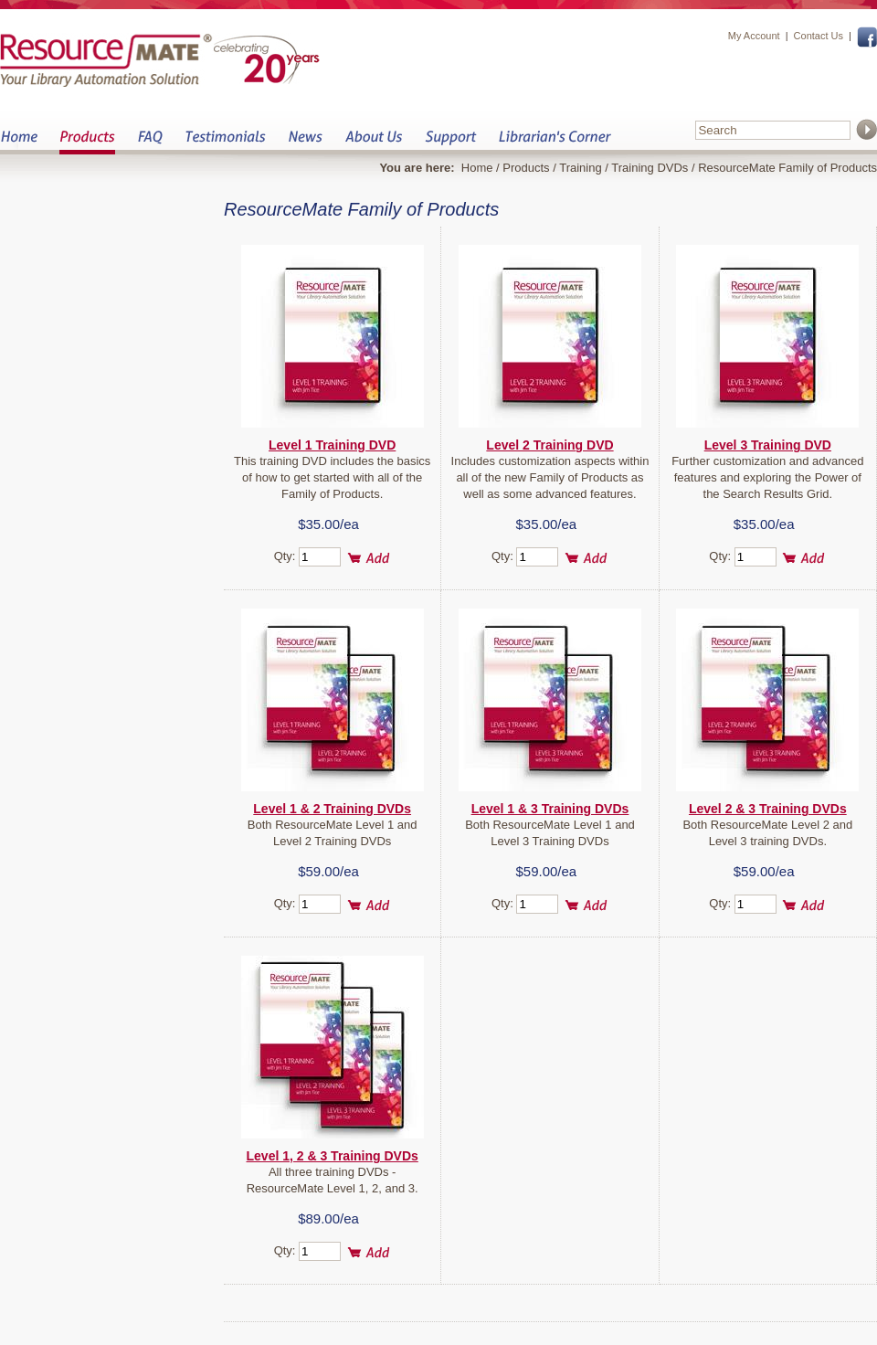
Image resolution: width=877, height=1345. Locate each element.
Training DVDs (649, 168)
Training (580, 168)
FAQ (150, 142)
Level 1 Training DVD (332, 445)
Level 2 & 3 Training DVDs (768, 808)
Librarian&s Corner (555, 142)
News (305, 142)
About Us (373, 142)
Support (450, 142)
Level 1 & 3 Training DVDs (550, 808)
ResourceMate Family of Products (787, 168)
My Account (754, 35)
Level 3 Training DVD (767, 445)
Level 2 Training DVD (549, 445)
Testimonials (225, 142)
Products (87, 142)
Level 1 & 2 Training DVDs (332, 808)
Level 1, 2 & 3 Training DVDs (332, 1156)
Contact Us (818, 35)
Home (18, 142)
